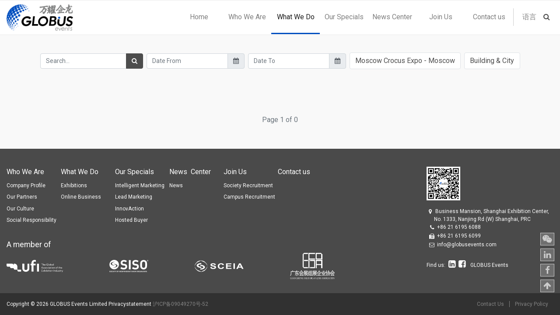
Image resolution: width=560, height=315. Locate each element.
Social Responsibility (31, 220)
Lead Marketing (133, 197)
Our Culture (20, 209)
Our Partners (22, 197)
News (176, 185)
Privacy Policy (531, 304)
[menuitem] (199, 17)
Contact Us (490, 304)
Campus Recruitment (249, 197)
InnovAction (129, 209)
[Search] (134, 61)
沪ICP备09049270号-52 (180, 304)
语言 (529, 17)
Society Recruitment (248, 185)
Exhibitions (74, 185)
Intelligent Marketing (139, 185)
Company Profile (26, 185)
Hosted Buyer (131, 220)
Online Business (81, 197)
